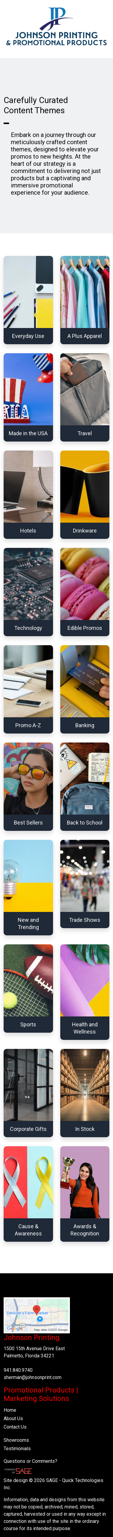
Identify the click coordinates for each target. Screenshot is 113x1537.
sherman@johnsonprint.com (32, 1377)
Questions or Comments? (30, 1461)
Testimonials (17, 1448)
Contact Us (15, 1427)
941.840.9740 (18, 1370)
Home (10, 1410)
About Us (13, 1418)
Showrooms (16, 1440)
